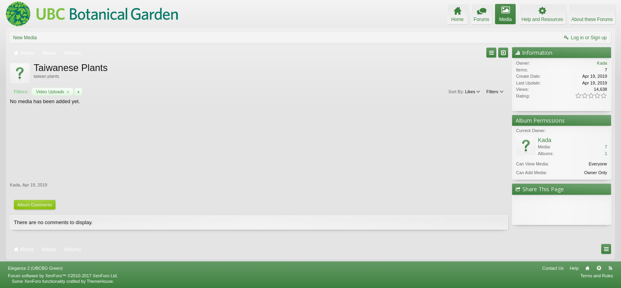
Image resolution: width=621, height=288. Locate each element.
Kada (15, 184)
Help (574, 268)
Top (599, 268)
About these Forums (592, 19)
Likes (473, 91)
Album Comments (34, 204)
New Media (25, 37)
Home (587, 268)
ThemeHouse (100, 281)
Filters (495, 91)
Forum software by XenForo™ (63, 275)
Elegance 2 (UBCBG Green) (35, 268)
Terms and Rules (596, 275)
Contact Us (553, 268)
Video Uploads (52, 91)
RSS (610, 268)
